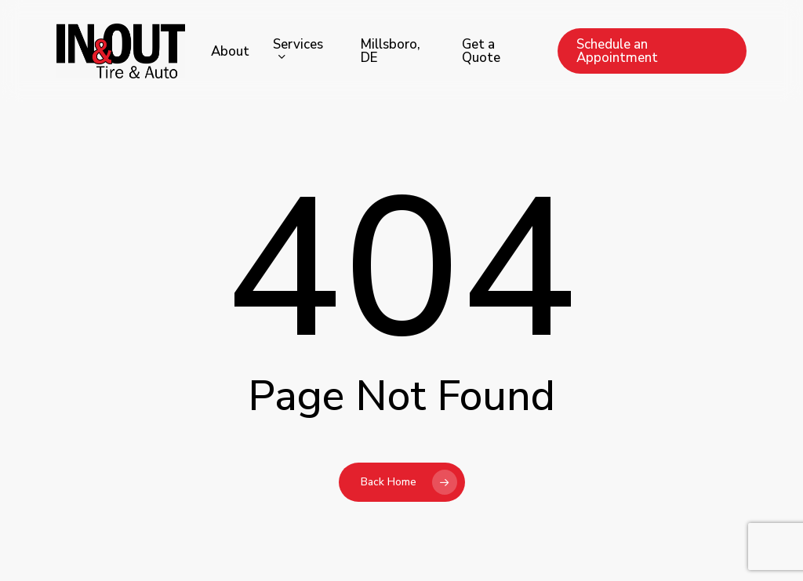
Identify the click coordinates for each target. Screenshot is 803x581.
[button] (773, 8)
